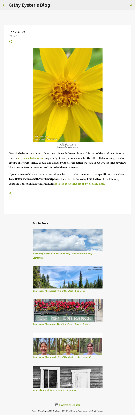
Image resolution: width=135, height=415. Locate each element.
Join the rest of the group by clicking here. (80, 183)
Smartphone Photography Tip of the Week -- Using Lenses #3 (62, 357)
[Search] (54, 5)
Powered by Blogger (67, 405)
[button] (10, 42)
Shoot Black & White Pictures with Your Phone (54, 390)
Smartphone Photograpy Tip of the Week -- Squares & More (61, 324)
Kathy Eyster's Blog (29, 5)
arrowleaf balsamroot (31, 158)
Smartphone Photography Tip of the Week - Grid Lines (59, 291)
